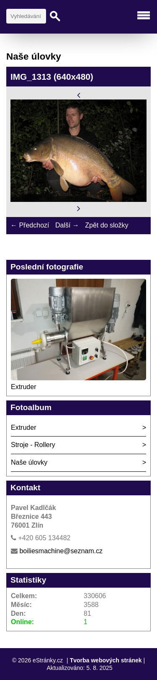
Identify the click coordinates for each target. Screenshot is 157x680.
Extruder (23, 386)
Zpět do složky (106, 225)
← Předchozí (29, 225)
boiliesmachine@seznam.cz (61, 550)
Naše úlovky (29, 462)
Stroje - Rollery (33, 444)
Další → (67, 225)
